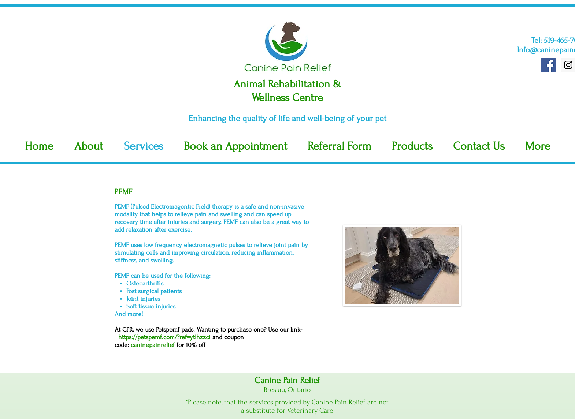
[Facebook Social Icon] (548, 65)
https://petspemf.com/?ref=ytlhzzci (164, 337)
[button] (538, 146)
